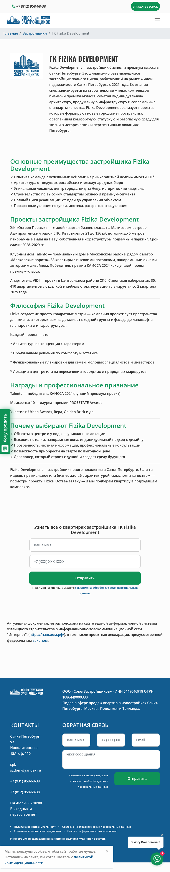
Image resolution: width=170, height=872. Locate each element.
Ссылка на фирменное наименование (92, 831)
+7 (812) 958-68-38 (31, 6)
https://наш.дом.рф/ (47, 634)
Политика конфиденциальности (35, 827)
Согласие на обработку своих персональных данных (96, 827)
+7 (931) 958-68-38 (25, 781)
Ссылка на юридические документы (37, 831)
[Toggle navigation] (157, 20)
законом (40, 640)
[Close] (107, 851)
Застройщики (35, 33)
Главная (10, 33)
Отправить (85, 578)
